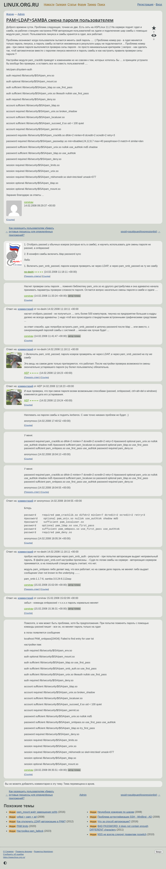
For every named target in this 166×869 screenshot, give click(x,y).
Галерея (61, 4)
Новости (49, 4)
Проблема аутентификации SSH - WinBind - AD (125, 816)
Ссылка (10, 219)
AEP (26, 373)
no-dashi (29, 272)
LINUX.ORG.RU (21, 4)
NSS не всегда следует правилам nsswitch (122, 834)
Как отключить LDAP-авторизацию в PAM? (41, 821)
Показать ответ (32, 377)
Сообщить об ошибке (13, 854)
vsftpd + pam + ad (27, 816)
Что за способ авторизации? (114, 821)
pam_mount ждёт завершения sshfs (37, 812)
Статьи (71, 4)
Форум (82, 4)
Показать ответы (33, 276)
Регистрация (145, 4)
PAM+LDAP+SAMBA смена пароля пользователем (59, 20)
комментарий (25, 309)
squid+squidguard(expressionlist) (139, 231)
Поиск (101, 4)
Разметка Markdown (43, 851)
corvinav (28, 202)
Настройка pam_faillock (30, 831)
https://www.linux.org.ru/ (14, 857)
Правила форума (24, 851)
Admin (21, 14)
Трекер (91, 4)
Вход (159, 4)
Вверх (159, 852)
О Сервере (8, 851)
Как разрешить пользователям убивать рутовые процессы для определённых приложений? (31, 231)
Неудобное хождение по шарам (116, 812)
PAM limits (22, 826)
